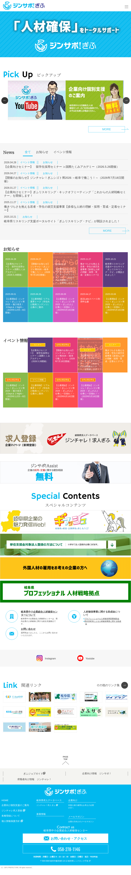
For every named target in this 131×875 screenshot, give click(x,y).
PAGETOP (65, 763)
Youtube (86, 658)
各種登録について (11, 820)
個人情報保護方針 (12, 826)
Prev (6, 100)
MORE (107, 230)
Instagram (46, 658)
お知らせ (42, 152)
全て (28, 152)
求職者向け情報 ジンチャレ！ (34, 784)
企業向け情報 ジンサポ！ (96, 778)
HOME (5, 805)
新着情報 (41, 819)
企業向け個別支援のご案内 (15, 810)
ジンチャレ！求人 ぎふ (47, 810)
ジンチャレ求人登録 (13, 815)
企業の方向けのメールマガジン (81, 827)
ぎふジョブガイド (34, 778)
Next (124, 100)
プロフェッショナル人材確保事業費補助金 (101, 619)
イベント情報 (62, 152)
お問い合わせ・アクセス (65, 843)
